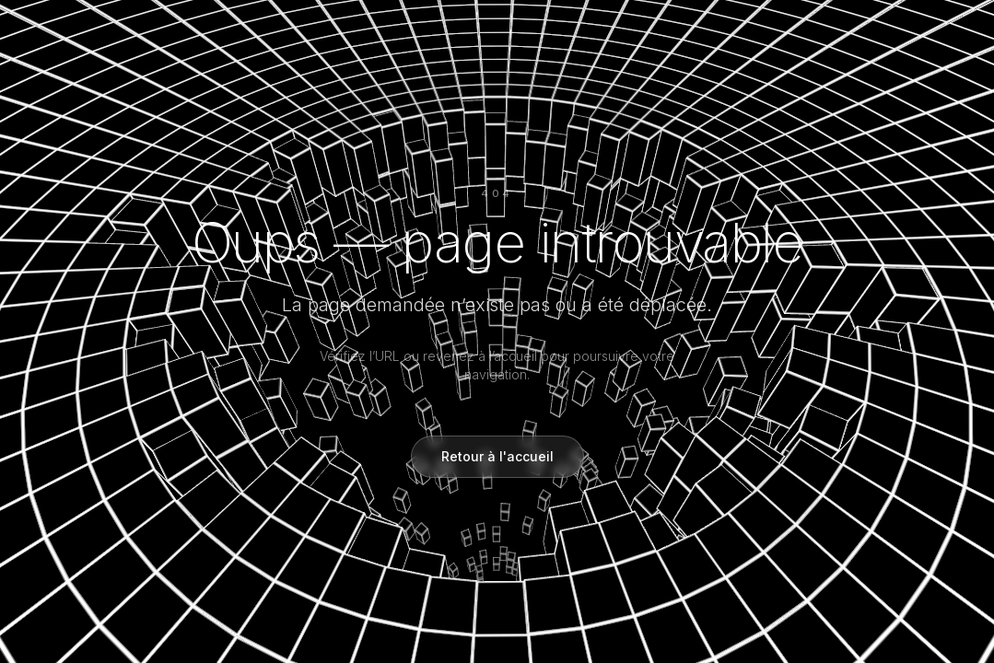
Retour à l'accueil (497, 456)
